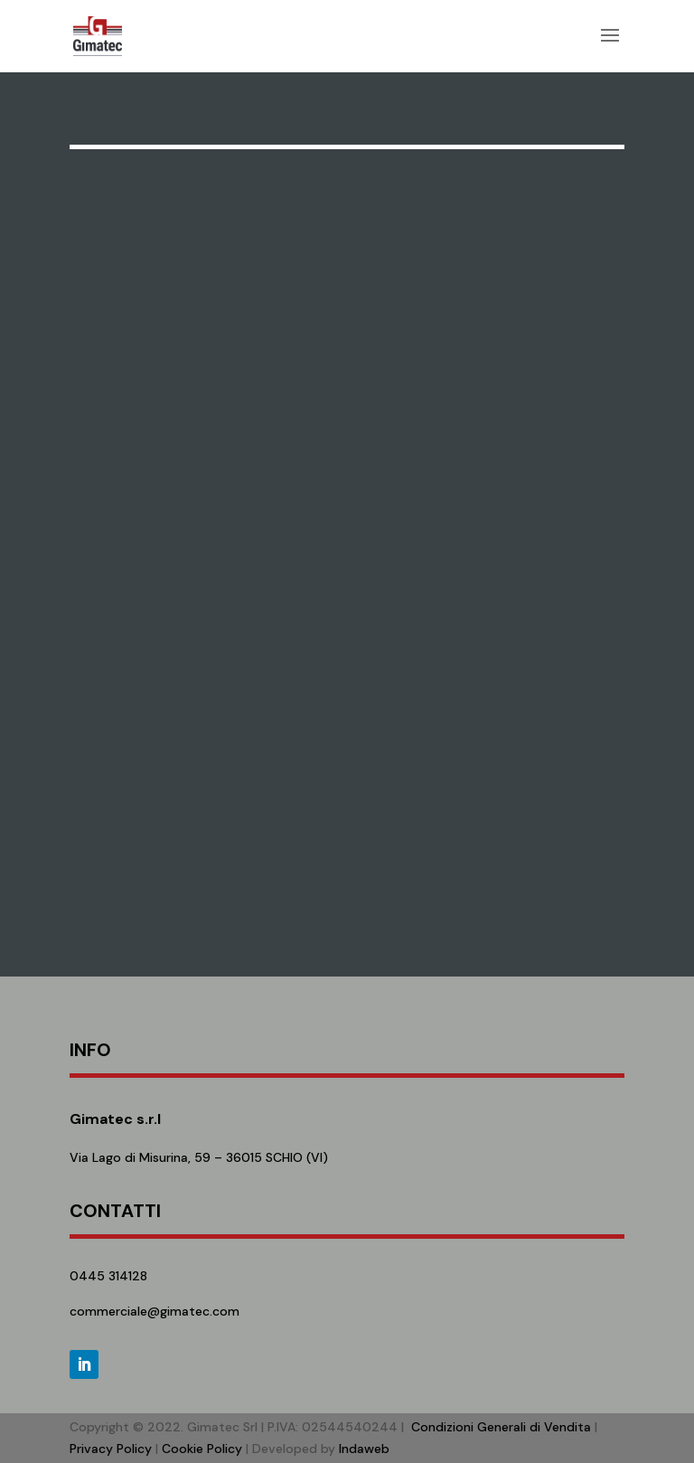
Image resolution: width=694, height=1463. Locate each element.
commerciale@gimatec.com (154, 1311)
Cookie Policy (202, 1448)
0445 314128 (108, 1276)
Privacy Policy (111, 1448)
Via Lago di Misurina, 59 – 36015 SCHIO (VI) (199, 1157)
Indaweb (364, 1448)
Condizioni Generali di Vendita (501, 1427)
